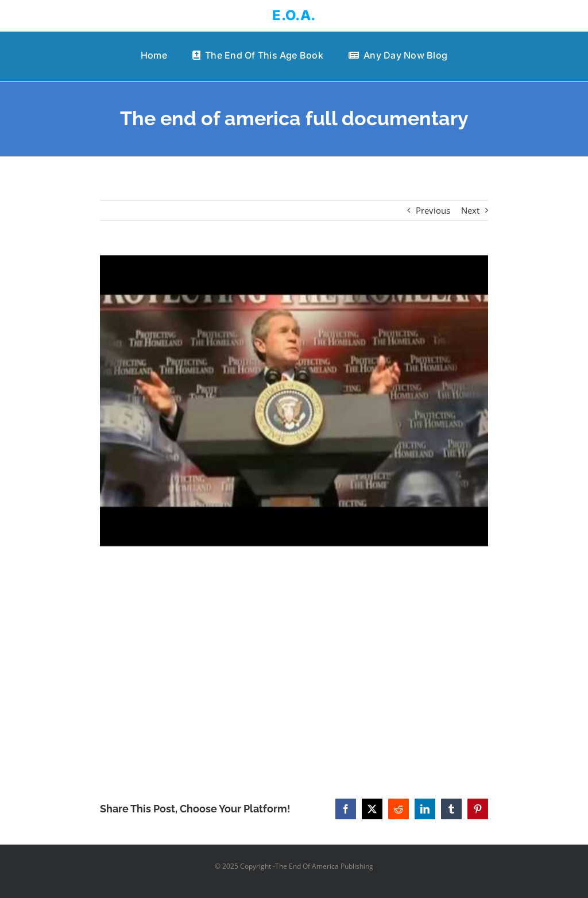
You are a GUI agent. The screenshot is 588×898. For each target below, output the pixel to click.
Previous (433, 210)
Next (470, 210)
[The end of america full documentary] (294, 400)
